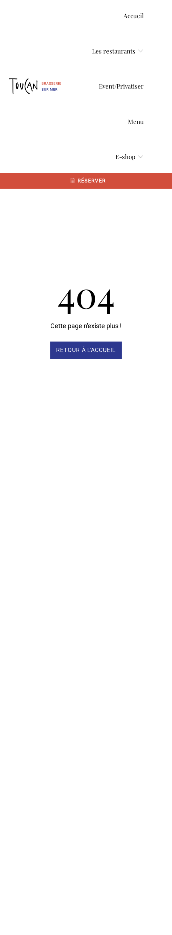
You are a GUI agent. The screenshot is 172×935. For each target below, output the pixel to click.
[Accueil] (133, 16)
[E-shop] (129, 157)
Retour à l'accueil (86, 350)
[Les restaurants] (117, 51)
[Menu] (135, 122)
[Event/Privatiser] (121, 86)
